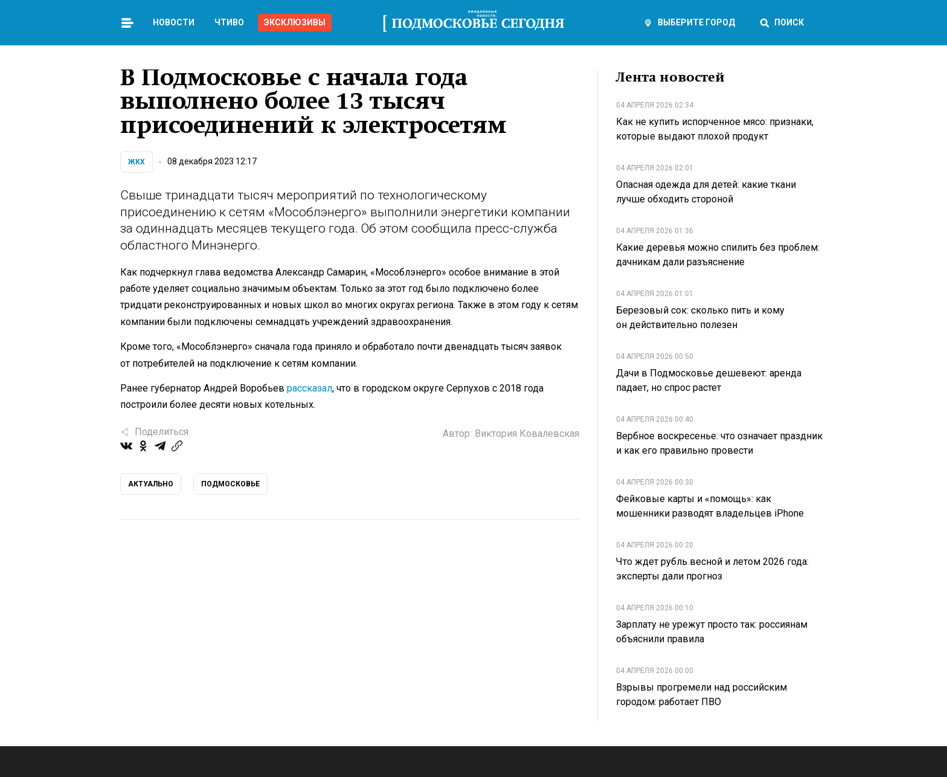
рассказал (309, 388)
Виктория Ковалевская (527, 433)
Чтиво (229, 22)
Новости (173, 22)
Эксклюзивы (295, 22)
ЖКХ (136, 162)
